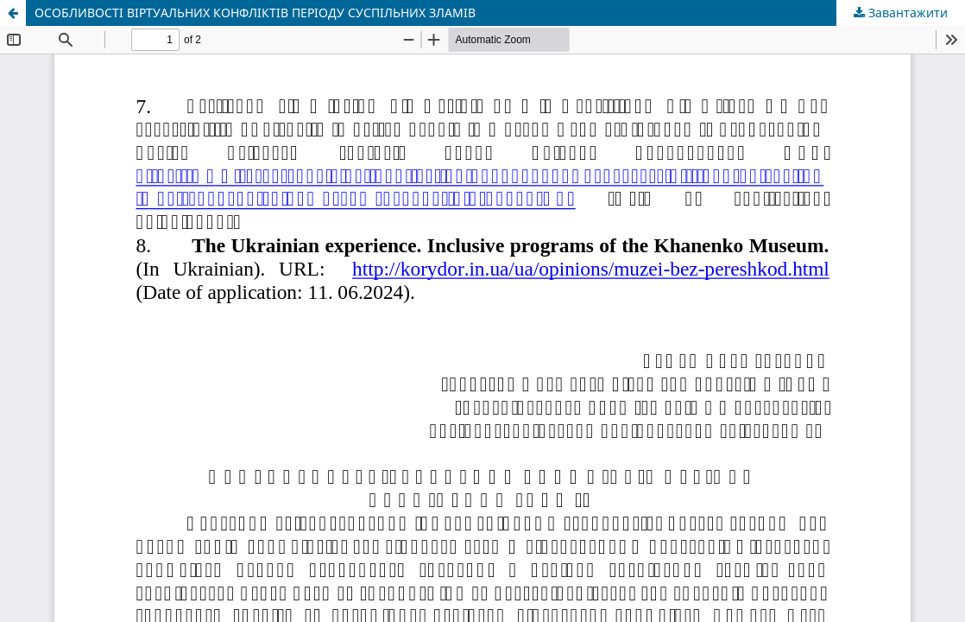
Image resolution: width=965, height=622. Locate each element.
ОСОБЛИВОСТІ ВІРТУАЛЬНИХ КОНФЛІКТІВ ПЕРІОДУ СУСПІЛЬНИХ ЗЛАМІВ (255, 12)
